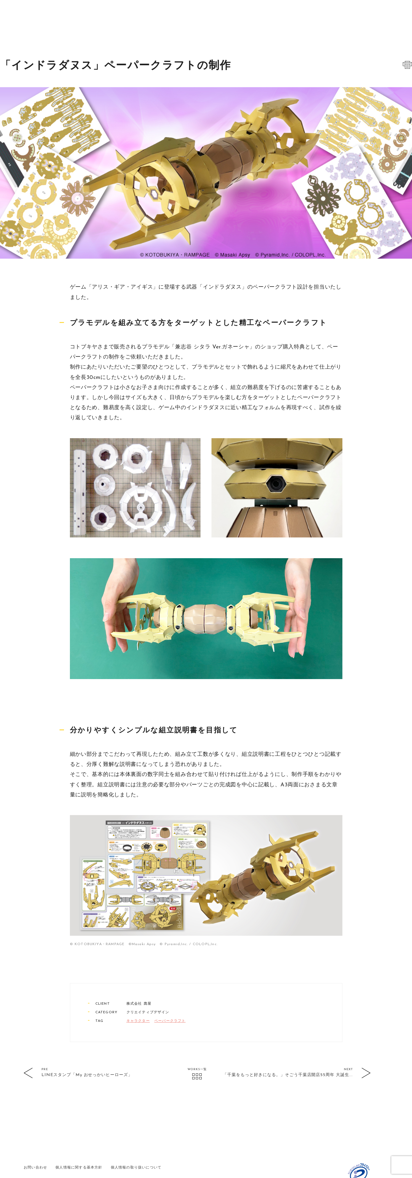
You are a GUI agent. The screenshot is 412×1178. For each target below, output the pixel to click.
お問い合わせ (35, 1137)
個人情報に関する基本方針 (78, 1137)
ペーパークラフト (170, 991)
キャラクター (138, 991)
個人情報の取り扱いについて (136, 1137)
